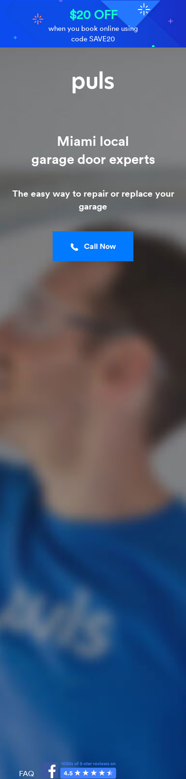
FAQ (26, 773)
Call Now (93, 246)
